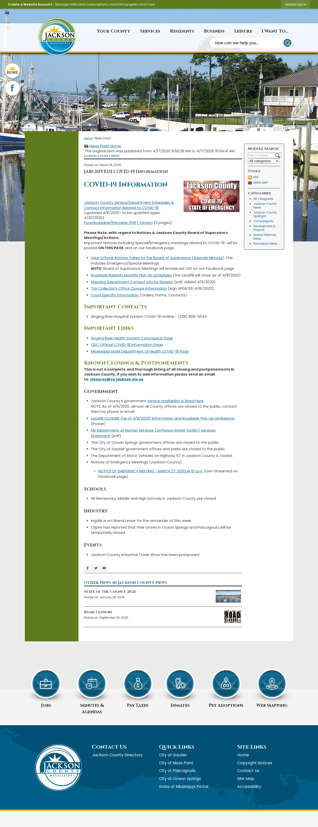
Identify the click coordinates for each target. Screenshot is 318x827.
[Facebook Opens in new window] (87, 568)
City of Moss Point (176, 763)
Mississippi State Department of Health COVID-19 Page (140, 351)
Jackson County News (265, 206)
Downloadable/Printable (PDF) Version (118, 222)
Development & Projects (264, 228)
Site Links (251, 747)
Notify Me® (260, 183)
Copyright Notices (254, 763)
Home (88, 138)
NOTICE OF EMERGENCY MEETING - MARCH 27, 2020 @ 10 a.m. (150, 471)
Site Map (245, 778)
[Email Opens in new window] (104, 568)
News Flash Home (105, 146)
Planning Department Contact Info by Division (132, 281)
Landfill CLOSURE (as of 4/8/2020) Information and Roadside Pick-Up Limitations (163, 418)
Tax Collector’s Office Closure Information (129, 288)
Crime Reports (263, 221)
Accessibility (249, 786)
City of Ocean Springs (180, 778)
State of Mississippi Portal (183, 786)
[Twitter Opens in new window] (95, 568)
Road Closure (98, 612)
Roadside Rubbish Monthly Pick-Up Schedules (131, 275)
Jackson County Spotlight (265, 214)
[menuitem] (113, 31)
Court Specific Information (115, 295)
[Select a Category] (263, 161)
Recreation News (265, 244)
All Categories (263, 199)
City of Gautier (173, 755)
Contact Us (248, 770)
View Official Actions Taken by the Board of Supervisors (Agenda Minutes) (158, 257)
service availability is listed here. (175, 400)
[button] (287, 43)
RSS (256, 177)
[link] (295, 4)
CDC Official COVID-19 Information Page (127, 344)
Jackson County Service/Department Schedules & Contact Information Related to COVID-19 (129, 205)
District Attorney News (264, 237)
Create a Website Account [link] (30, 4)
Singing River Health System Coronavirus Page (132, 338)
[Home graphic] (12, 71)
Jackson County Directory (117, 755)
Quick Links (176, 747)
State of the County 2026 (110, 591)
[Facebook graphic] (12, 88)
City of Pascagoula (177, 770)
